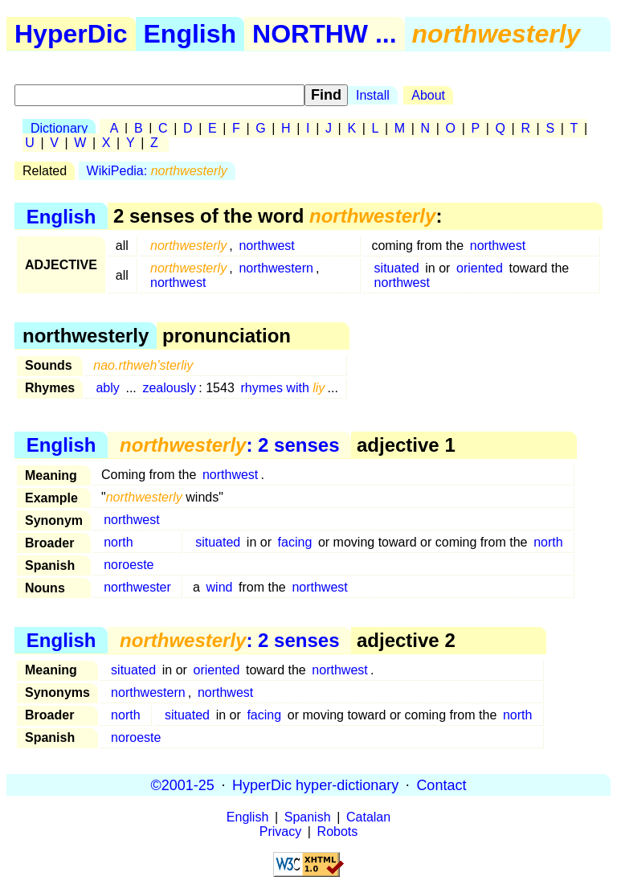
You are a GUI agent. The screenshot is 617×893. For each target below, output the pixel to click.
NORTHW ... (324, 33)
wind (219, 587)
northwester (137, 587)
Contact (441, 784)
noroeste (128, 564)
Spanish (307, 817)
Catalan (368, 817)
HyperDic (71, 33)
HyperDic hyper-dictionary (315, 784)
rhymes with (282, 388)
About (428, 95)
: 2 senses (229, 445)
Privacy (280, 831)
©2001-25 (183, 784)
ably (107, 388)
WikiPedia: (157, 171)
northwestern (276, 268)
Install (373, 95)
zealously (169, 388)
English (190, 33)
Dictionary (59, 128)
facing (295, 542)
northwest (266, 245)
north (118, 542)
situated (396, 268)
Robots (337, 831)
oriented (479, 268)
